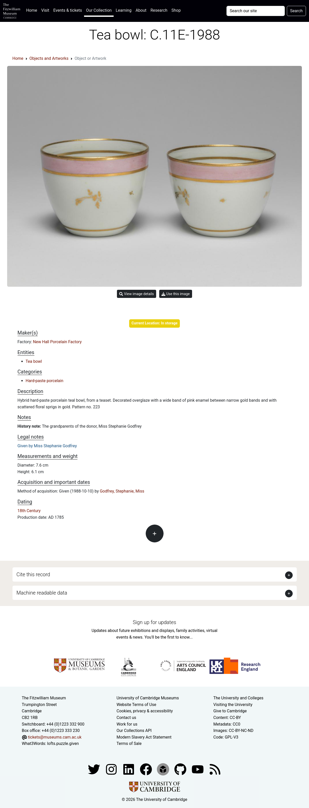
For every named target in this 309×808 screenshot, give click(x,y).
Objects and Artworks (49, 58)
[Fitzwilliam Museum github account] (181, 769)
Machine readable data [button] (42, 593)
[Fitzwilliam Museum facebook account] (129, 769)
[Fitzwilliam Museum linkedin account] (146, 769)
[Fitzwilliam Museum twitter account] (94, 769)
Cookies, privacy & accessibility (145, 711)
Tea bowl (34, 361)
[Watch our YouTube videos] (198, 769)
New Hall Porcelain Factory (57, 341)
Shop (176, 10)
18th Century (29, 510)
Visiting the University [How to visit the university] (232, 704)
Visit (45, 10)
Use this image (176, 294)
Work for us (127, 724)
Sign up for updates (154, 622)
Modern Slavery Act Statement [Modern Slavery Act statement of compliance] (144, 737)
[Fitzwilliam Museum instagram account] (111, 769)
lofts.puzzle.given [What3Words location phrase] (63, 743)
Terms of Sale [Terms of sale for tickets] (129, 743)
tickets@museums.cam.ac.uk (54, 737)
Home (32, 10)
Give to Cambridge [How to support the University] (230, 711)
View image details (136, 294)
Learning (123, 10)
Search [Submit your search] (296, 10)
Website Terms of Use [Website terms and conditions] (136, 704)
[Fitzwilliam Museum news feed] (215, 769)
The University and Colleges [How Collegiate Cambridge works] (238, 698)
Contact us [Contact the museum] (126, 717)
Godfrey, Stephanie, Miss (122, 491)
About (141, 10)
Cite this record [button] (33, 574)
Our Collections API (134, 730)
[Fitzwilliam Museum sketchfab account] (163, 769)
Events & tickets (67, 10)
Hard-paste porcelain (44, 380)
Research (159, 10)
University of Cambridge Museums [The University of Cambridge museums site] (148, 698)
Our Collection (99, 10)
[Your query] (255, 11)
